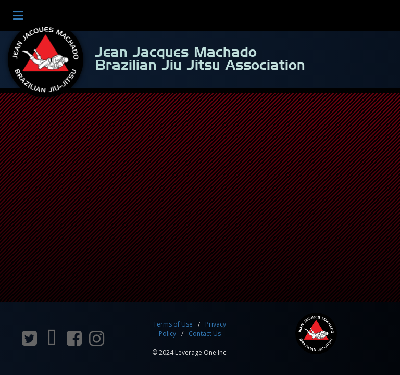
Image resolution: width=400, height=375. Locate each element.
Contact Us (205, 333)
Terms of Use (173, 324)
